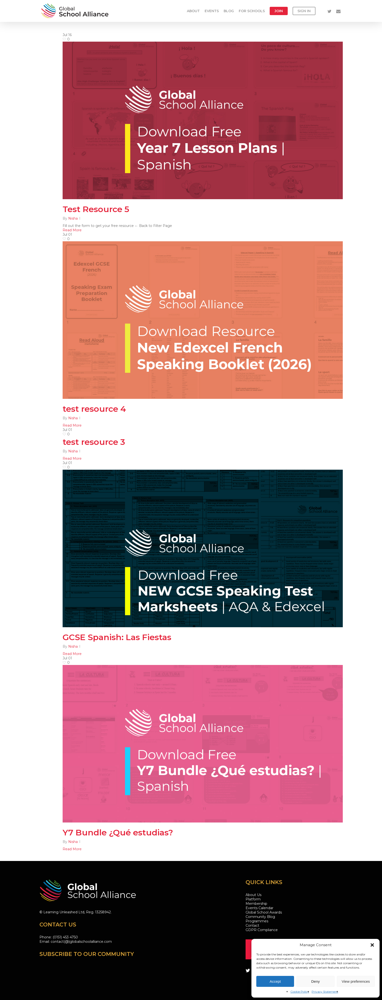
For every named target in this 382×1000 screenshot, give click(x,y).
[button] (372, 945)
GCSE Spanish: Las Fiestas (117, 638)
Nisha (73, 218)
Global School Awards (264, 912)
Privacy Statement (325, 991)
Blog (229, 11)
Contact (252, 925)
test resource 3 (94, 443)
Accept (275, 981)
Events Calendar (259, 908)
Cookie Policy (299, 991)
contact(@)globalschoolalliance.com (81, 941)
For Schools (252, 11)
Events (212, 11)
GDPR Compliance (262, 930)
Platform (253, 899)
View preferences (356, 981)
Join (279, 11)
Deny (315, 981)
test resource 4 (94, 409)
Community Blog (260, 917)
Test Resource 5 (96, 209)
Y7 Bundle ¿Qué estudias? (118, 833)
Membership (256, 903)
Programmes (257, 921)
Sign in (304, 11)
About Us (253, 895)
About (193, 11)
